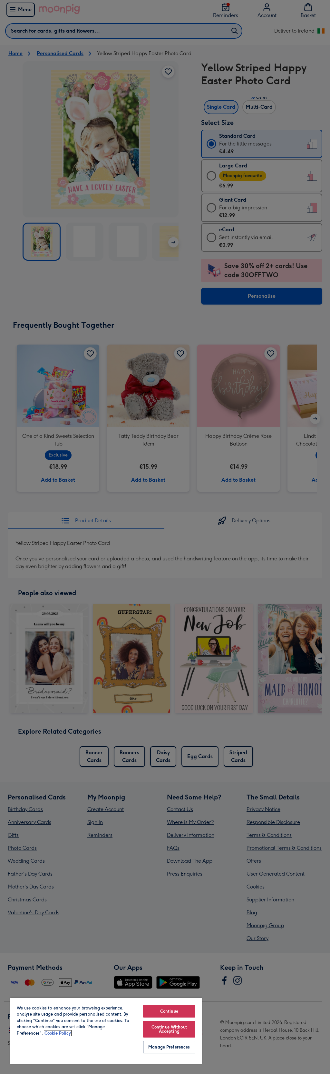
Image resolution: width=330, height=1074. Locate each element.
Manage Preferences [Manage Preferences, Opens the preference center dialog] (169, 1047)
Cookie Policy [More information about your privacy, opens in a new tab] (57, 1033)
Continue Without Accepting (169, 1029)
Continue (169, 1011)
